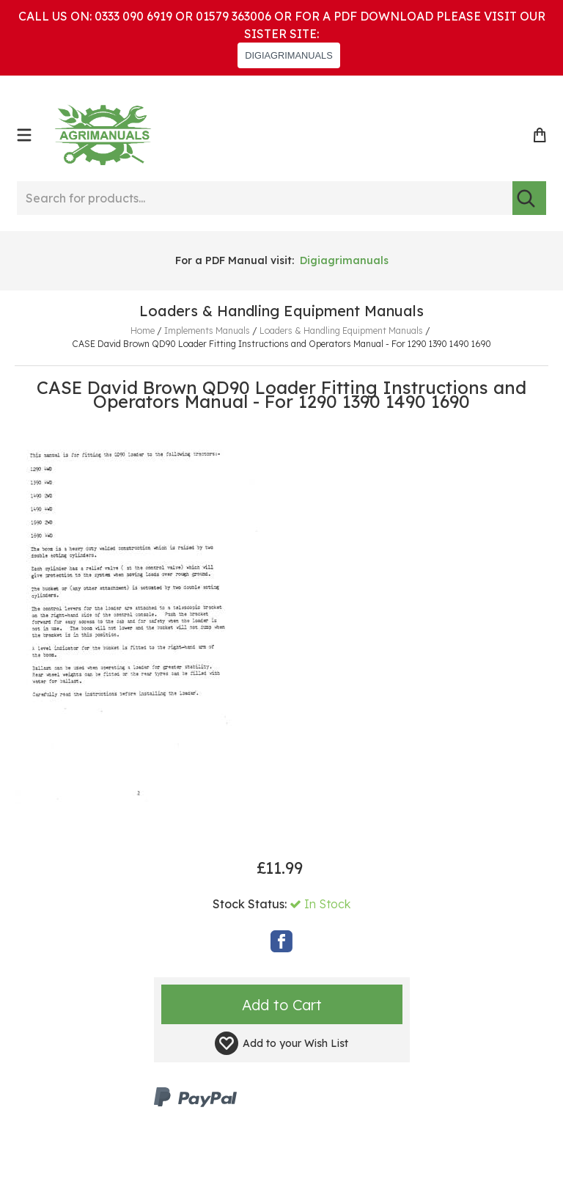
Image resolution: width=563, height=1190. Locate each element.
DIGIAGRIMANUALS (288, 55)
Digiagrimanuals (344, 260)
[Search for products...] (264, 198)
